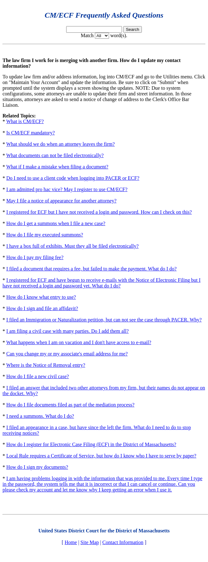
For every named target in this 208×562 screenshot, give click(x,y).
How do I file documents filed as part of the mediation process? (70, 404)
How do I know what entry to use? (41, 297)
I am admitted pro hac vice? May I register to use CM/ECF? (66, 189)
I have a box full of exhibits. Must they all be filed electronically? (72, 246)
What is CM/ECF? (25, 121)
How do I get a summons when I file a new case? (55, 223)
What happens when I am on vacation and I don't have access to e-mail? (78, 342)
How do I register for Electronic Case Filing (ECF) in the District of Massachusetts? (91, 444)
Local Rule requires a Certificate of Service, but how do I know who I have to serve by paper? (101, 455)
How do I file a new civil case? (37, 376)
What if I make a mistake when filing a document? (57, 166)
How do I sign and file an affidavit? (42, 308)
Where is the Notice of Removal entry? (45, 365)
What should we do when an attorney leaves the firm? (60, 144)
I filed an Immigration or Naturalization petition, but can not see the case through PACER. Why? (104, 319)
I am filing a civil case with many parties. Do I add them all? (67, 331)
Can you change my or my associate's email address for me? (67, 353)
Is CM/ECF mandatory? (30, 132)
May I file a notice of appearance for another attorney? (61, 200)
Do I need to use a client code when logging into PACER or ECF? (72, 178)
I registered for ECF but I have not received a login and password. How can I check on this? (99, 212)
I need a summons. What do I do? (40, 416)
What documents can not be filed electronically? (55, 155)
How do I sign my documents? (37, 467)
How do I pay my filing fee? (34, 257)
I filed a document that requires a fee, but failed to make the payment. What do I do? (91, 268)
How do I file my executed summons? (44, 234)
